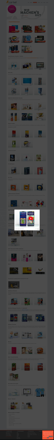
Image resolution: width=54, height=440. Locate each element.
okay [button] (47, 437)
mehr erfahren (50, 436)
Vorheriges (15, 22)
